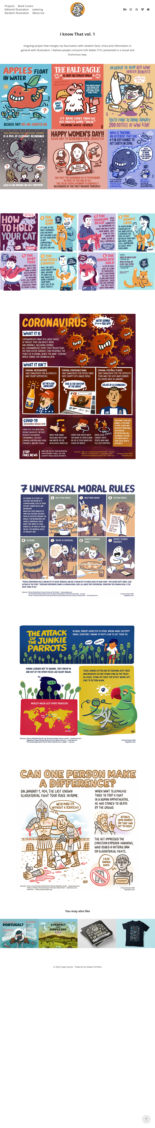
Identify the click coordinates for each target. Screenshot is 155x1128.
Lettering (37, 9)
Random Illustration (17, 13)
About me (38, 13)
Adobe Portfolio (94, 966)
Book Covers (25, 6)
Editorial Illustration (17, 9)
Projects (10, 6)
